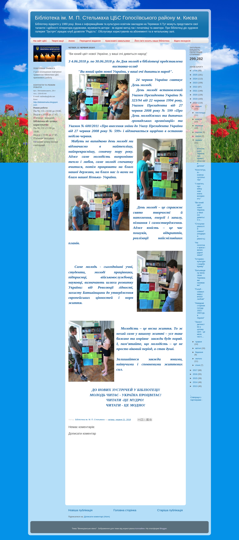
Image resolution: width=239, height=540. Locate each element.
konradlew (139, 528)
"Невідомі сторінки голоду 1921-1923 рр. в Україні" (200, 310)
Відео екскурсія (182, 40)
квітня (198, 348)
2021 (195, 91)
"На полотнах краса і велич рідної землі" (200, 249)
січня (198, 365)
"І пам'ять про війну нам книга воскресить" (200, 191)
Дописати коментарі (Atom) (97, 516)
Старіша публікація (170, 510)
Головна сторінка (124, 510)
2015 (195, 378)
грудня (198, 106)
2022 (195, 87)
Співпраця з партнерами (196, 398)
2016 (195, 374)
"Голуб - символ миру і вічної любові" (199, 294)
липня (198, 136)
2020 (195, 95)
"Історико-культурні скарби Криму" (200, 263)
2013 (195, 386)
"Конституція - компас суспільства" (200, 175)
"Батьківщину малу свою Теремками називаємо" (200, 277)
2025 (195, 75)
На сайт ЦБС (40, 40)
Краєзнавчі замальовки (117, 40)
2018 (195, 103)
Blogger (163, 528)
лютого (198, 358)
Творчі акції (58, 40)
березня (199, 352)
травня (198, 342)
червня (198, 140)
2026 (195, 70)
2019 (195, 99)
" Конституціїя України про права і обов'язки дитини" (200, 156)
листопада (200, 113)
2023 (195, 83)
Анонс (71, 40)
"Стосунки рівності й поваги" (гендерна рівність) (200, 231)
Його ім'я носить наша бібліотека (152, 40)
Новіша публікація (80, 510)
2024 (195, 79)
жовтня (198, 119)
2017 (195, 370)
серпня (199, 132)
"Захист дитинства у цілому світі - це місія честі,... (200, 329)
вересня (199, 125)
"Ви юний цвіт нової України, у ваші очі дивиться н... (200, 211)
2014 (195, 382)
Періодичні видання (90, 40)
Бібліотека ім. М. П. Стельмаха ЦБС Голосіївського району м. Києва (116, 18)
